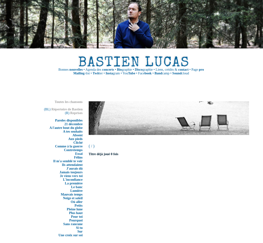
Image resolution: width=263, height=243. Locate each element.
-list (81, 73)
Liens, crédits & (172, 69)
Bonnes (70, 69)
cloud (180, 73)
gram (113, 73)
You (129, 73)
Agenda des (99, 69)
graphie (124, 69)
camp (161, 73)
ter (98, 73)
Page (198, 69)
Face (145, 73)
